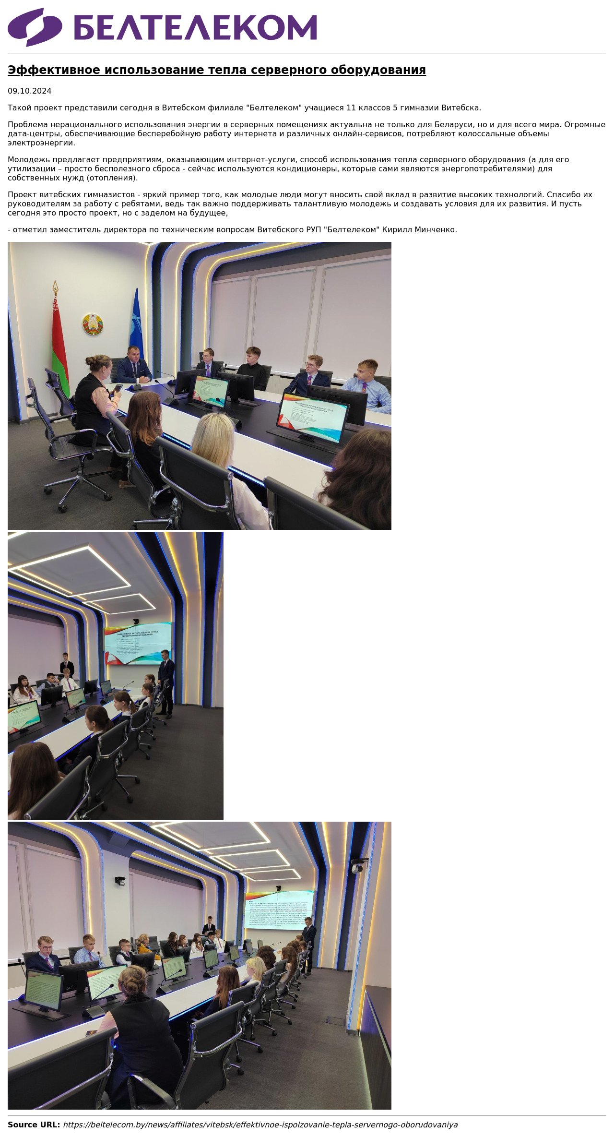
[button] (199, 527)
